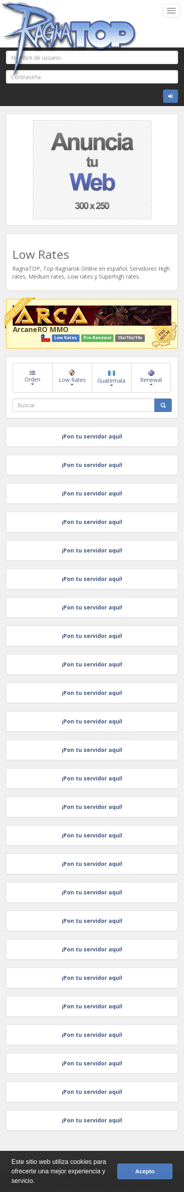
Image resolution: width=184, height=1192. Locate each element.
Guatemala (111, 378)
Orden (32, 377)
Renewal (151, 377)
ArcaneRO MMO (40, 329)
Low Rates (72, 377)
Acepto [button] (145, 1171)
